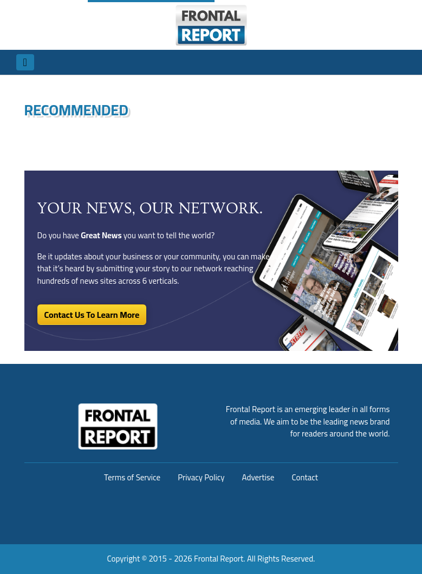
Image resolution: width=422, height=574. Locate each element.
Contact (304, 477)
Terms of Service (132, 477)
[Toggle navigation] (25, 62)
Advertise (258, 477)
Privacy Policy (201, 477)
